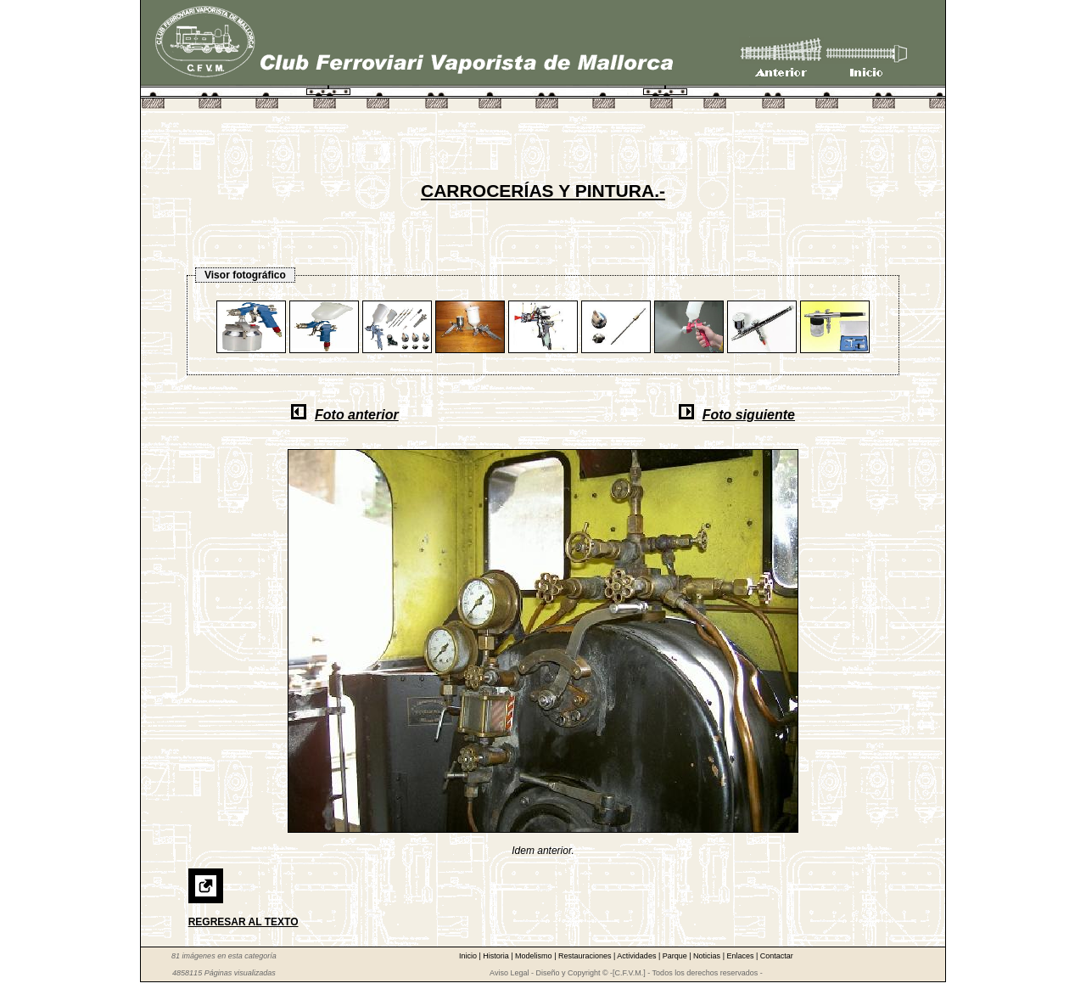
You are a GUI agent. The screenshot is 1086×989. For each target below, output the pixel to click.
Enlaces (741, 956)
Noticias (708, 956)
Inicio (469, 956)
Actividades (637, 956)
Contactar (776, 956)
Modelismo (534, 956)
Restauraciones (585, 956)
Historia (497, 956)
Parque (676, 956)
